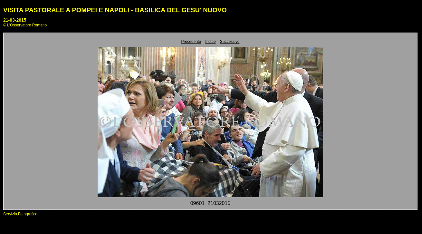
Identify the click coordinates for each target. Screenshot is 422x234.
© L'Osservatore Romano (25, 25)
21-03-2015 (14, 20)
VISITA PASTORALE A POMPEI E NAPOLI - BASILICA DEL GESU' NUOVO (115, 10)
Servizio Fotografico (20, 214)
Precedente (191, 41)
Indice (210, 41)
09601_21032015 (210, 203)
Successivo (230, 41)
